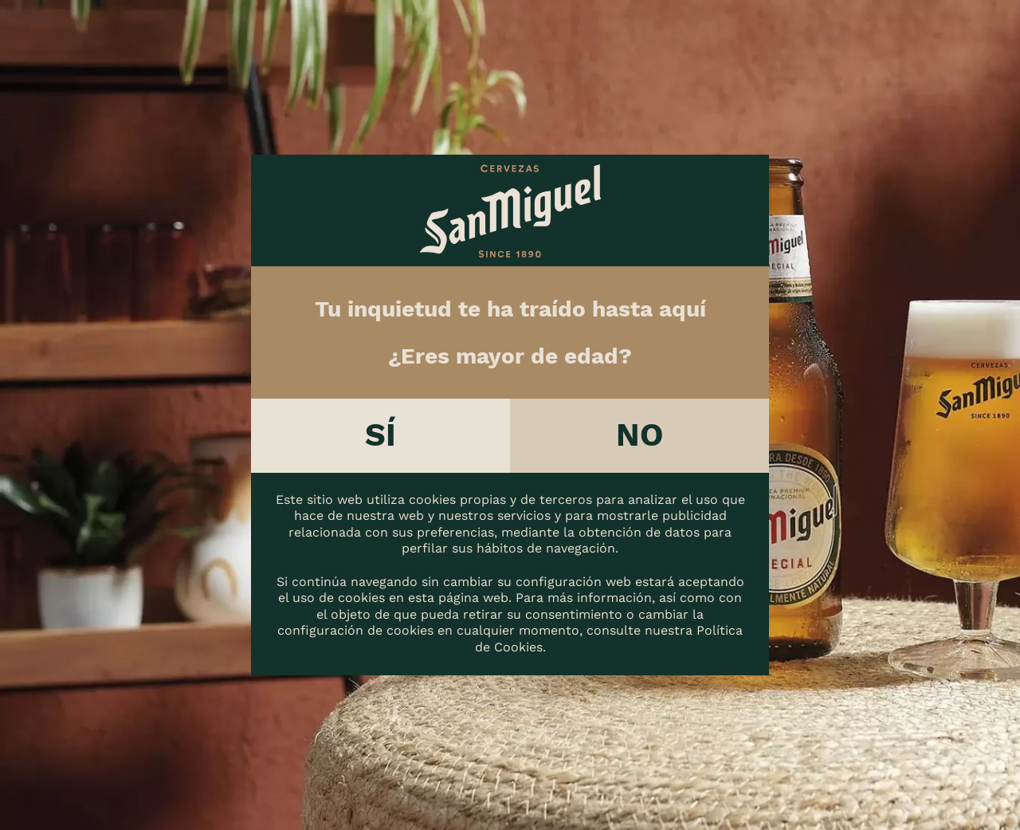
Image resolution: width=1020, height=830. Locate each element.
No (639, 435)
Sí (380, 435)
